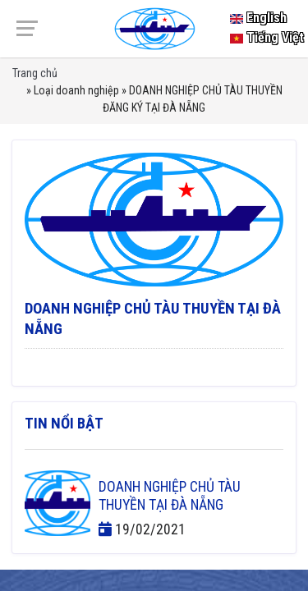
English (258, 17)
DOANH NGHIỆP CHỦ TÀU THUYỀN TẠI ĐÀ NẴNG (170, 495)
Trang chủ (34, 73)
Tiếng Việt (267, 37)
